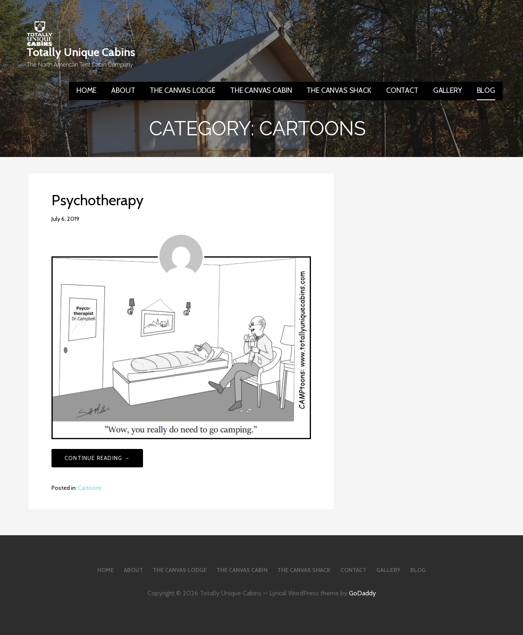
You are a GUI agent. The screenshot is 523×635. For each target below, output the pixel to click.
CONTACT (402, 90)
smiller (94, 218)
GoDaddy (362, 593)
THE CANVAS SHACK (338, 90)
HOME (86, 90)
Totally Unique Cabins (81, 52)
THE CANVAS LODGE (182, 90)
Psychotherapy (97, 200)
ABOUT (123, 90)
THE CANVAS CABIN (261, 90)
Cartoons (90, 487)
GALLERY (447, 90)
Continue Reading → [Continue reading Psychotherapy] (97, 458)
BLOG (486, 90)
